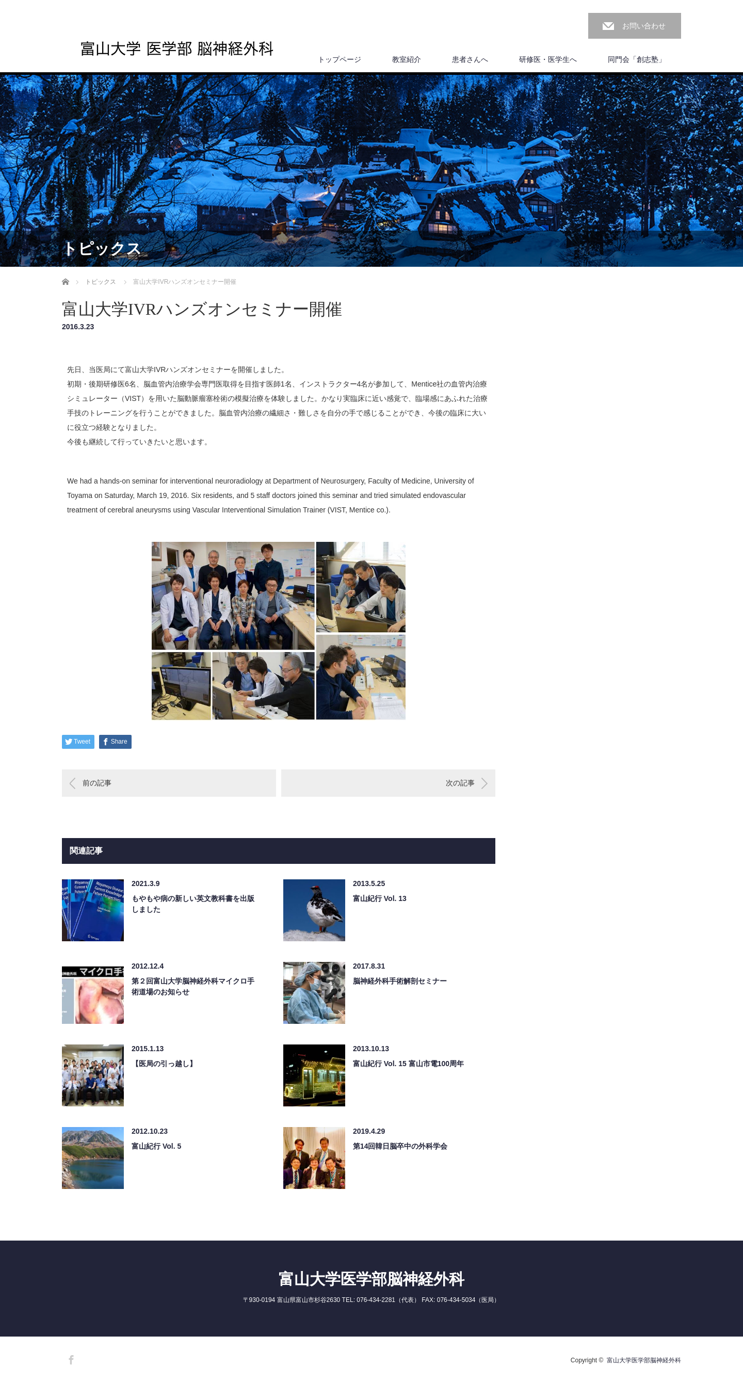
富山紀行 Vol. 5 (156, 1146)
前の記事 (97, 783)
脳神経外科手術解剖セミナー (400, 981)
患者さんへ (470, 59)
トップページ (339, 59)
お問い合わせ (644, 26)
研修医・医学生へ (548, 59)
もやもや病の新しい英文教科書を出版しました (193, 903)
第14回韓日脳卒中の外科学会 (400, 1146)
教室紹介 (406, 59)
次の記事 (460, 783)
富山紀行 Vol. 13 (380, 898)
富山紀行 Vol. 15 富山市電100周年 (408, 1063)
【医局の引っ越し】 (164, 1063)
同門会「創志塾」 (637, 59)
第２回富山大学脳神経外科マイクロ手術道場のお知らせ (193, 986)
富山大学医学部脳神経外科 (371, 1279)
